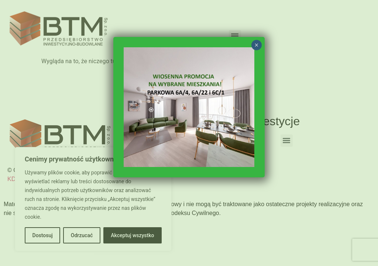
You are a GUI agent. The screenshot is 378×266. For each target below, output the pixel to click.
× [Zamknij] (256, 45)
